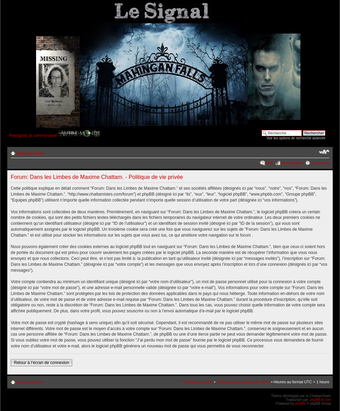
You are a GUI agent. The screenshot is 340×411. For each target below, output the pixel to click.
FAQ (269, 163)
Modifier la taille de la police (324, 152)
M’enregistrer (292, 163)
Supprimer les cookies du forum (243, 382)
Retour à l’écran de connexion (41, 362)
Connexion (320, 163)
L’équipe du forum (197, 382)
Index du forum (30, 153)
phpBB (300, 403)
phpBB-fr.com (320, 400)
